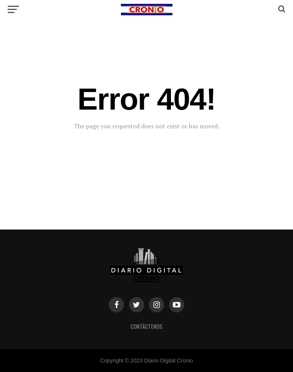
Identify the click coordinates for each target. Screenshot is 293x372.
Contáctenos (146, 326)
